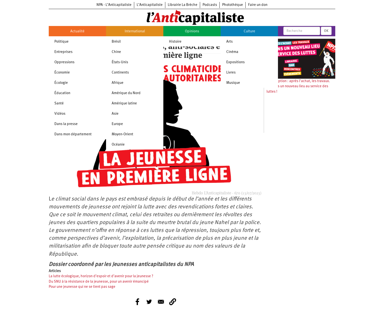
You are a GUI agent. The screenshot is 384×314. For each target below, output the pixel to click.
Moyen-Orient (122, 134)
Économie (62, 73)
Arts (229, 42)
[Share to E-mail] (161, 302)
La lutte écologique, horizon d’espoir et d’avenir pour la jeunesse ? (101, 276)
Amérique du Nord (126, 93)
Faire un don (257, 5)
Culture (249, 31)
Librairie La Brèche (182, 5)
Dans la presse (66, 124)
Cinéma (232, 52)
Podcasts (210, 5)
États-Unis (120, 62)
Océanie (118, 145)
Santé (59, 103)
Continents (120, 73)
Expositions (235, 62)
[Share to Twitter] (149, 302)
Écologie (61, 83)
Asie (115, 114)
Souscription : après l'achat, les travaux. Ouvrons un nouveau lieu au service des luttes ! (298, 86)
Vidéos (59, 114)
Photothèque (232, 5)
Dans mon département (73, 134)
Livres (231, 73)
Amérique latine (124, 103)
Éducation (62, 93)
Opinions (192, 31)
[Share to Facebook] (137, 302)
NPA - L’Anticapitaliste (114, 5)
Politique (61, 42)
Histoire (175, 42)
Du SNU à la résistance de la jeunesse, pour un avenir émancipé (99, 282)
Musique (233, 83)
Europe (117, 124)
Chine (116, 52)
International (135, 31)
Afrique (117, 83)
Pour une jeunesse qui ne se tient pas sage (82, 287)
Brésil (116, 42)
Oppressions (64, 62)
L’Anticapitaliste (150, 5)
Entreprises (63, 52)
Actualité (77, 31)
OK (326, 31)
